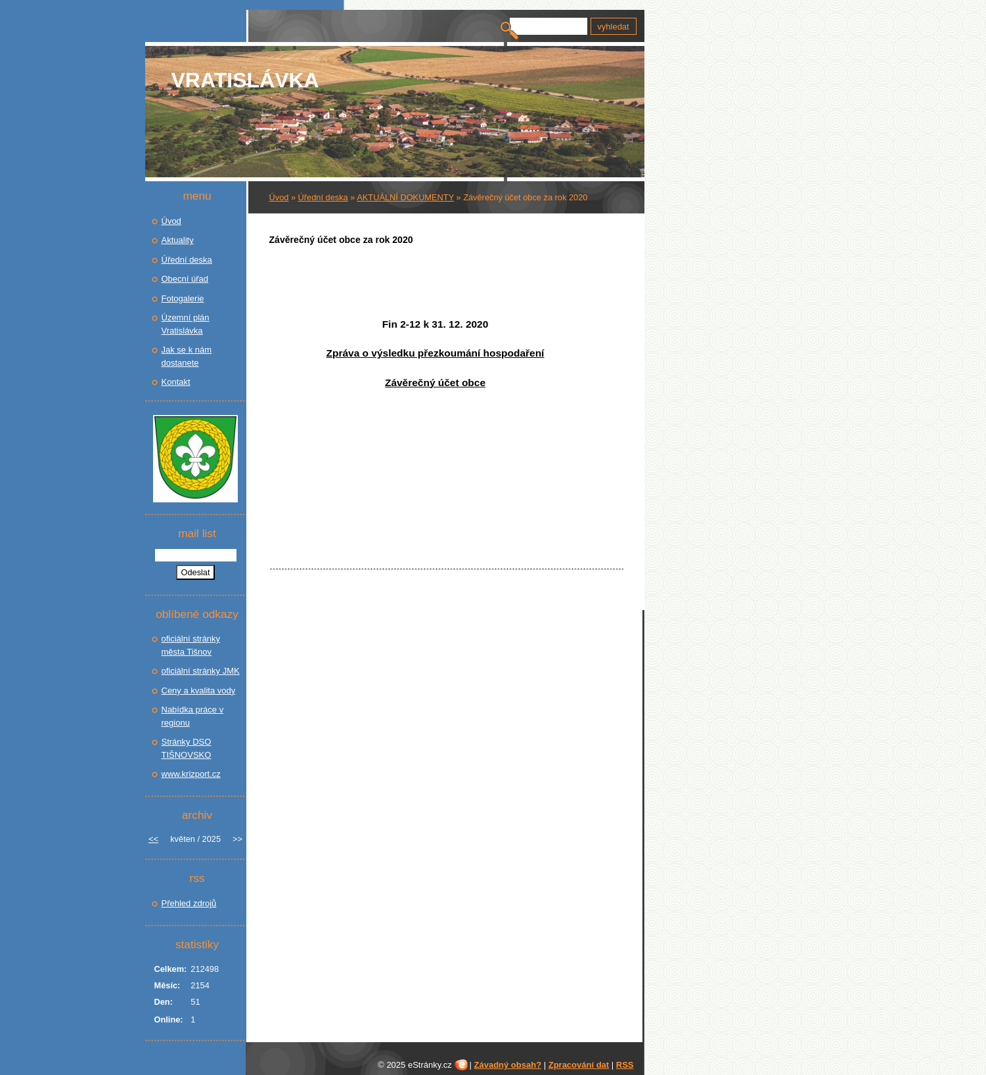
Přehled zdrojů (189, 903)
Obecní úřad (185, 279)
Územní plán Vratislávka (186, 324)
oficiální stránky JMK (201, 671)
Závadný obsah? (508, 1065)
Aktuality (178, 240)
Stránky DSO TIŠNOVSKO (187, 748)
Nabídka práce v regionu (193, 716)
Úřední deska (323, 197)
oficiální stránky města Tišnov (191, 645)
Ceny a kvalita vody (199, 690)
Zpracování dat (579, 1065)
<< (153, 839)
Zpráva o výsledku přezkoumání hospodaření (435, 353)
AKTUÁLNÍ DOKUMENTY (405, 197)
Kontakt (176, 382)
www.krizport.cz (191, 774)
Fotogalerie (183, 298)
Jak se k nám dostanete (187, 356)
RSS (625, 1065)
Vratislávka (245, 80)
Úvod (279, 197)
